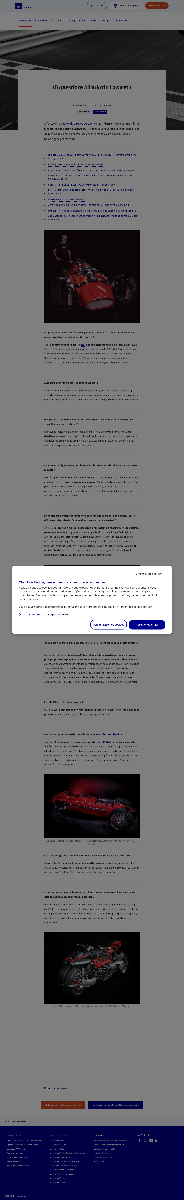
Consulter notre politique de (47, 614)
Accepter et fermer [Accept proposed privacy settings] (147, 624)
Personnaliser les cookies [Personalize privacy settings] (108, 624)
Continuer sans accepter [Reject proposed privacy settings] (149, 573)
